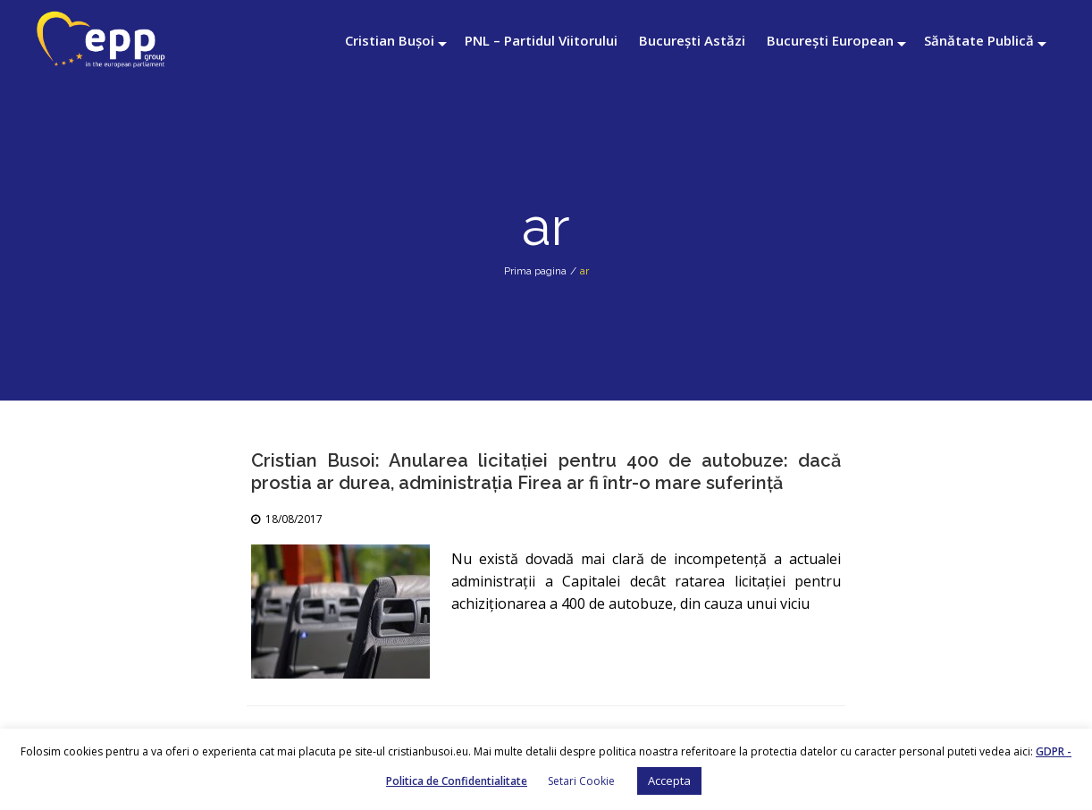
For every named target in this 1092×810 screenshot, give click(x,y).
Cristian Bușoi (389, 40)
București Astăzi (692, 40)
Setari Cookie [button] (581, 781)
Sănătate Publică (979, 40)
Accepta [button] (669, 780)
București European (830, 40)
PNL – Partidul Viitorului (541, 40)
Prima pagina (535, 271)
